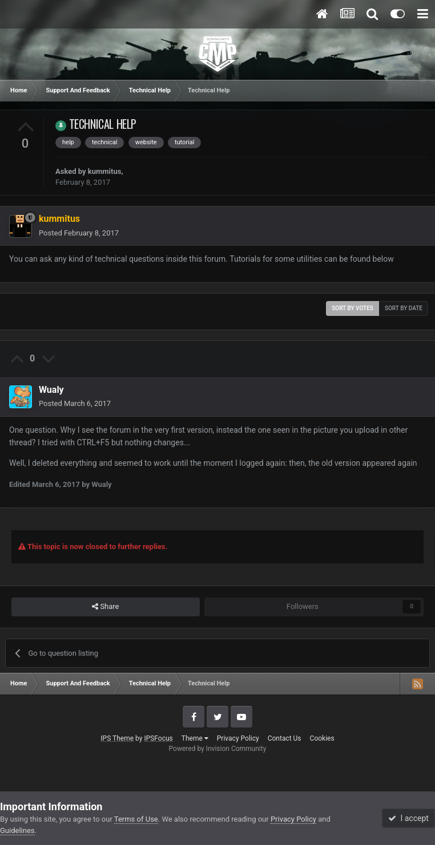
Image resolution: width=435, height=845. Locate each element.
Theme (195, 738)
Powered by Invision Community (218, 749)
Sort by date (403, 308)
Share (105, 606)
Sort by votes (352, 308)
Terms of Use (136, 819)
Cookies (322, 738)
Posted (79, 233)
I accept (408, 818)
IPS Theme (117, 738)
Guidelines (17, 830)
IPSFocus (158, 738)
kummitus (105, 171)
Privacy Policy (238, 738)
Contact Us (284, 738)
